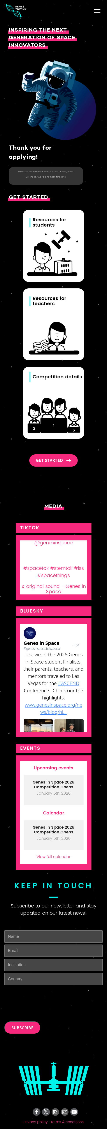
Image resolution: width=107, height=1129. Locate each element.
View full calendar (53, 857)
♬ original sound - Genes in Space (53, 589)
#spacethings (53, 576)
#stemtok (61, 568)
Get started (50, 460)
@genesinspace (53, 543)
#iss (79, 568)
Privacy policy (35, 1122)
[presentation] (30, 993)
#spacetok (36, 568)
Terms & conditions (67, 1122)
